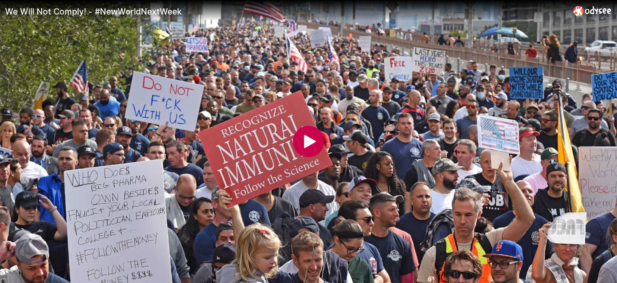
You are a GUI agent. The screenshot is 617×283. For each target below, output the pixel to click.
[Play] (308, 141)
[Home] (592, 10)
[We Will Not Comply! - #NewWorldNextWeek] (286, 11)
